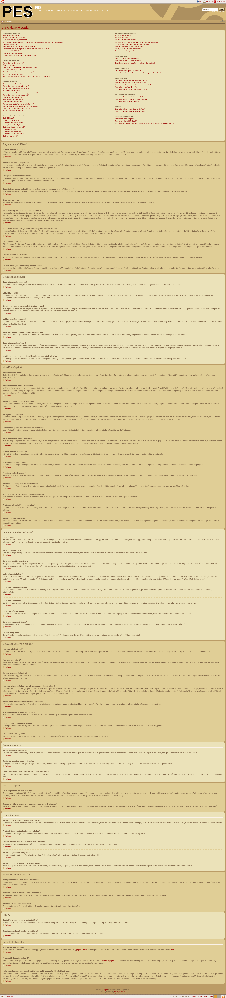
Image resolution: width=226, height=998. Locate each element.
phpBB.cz (118, 993)
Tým (168, 996)
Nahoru (8, 157)
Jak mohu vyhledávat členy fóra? (126, 87)
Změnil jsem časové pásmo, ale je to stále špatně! (20, 67)
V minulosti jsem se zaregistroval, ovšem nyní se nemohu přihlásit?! (26, 49)
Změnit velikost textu (222, 21)
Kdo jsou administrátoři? (123, 35)
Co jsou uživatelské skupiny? (125, 40)
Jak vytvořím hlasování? (11, 90)
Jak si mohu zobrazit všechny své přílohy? (130, 111)
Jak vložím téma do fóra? (12, 84)
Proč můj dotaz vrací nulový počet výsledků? (130, 82)
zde (172, 950)
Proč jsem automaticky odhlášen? (15, 40)
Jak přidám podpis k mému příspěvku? (16, 88)
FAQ (201, 1)
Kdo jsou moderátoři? (122, 37)
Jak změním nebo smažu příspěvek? (16, 86)
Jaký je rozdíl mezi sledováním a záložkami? (130, 97)
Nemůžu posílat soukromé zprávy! (127, 58)
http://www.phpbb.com (109, 960)
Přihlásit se (221, 1)
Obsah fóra (8, 21)
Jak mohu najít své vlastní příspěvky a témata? (131, 89)
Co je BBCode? (8, 118)
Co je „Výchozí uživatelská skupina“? (128, 49)
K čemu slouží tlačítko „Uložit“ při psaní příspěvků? (20, 106)
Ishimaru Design (119, 991)
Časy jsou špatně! (9, 65)
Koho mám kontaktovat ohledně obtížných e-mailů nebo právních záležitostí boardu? (145, 123)
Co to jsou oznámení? (10, 129)
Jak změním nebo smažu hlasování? (16, 95)
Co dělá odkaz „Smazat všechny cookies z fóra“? (20, 55)
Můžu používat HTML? (11, 120)
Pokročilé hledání (218, 11)
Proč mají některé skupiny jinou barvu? (129, 46)
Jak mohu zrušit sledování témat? (127, 101)
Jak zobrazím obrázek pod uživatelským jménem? (20, 72)
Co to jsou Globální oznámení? (14, 127)
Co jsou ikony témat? (10, 136)
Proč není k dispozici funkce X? (126, 121)
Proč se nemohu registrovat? (13, 53)
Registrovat (210, 1)
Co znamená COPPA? (11, 51)
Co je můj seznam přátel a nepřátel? (128, 71)
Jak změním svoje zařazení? (13, 74)
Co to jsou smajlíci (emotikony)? (14, 122)
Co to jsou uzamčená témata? (13, 133)
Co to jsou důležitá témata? (12, 131)
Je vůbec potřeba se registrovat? (14, 37)
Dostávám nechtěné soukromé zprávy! (128, 61)
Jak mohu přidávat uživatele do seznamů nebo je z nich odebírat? (138, 73)
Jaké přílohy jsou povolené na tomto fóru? (130, 109)
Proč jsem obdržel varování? (13, 101)
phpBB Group (81, 950)
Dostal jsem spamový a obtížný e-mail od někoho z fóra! (135, 63)
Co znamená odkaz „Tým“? (124, 51)
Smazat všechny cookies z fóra (202, 996)
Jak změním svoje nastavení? (13, 63)
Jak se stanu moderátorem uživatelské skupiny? (132, 44)
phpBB (106, 989)
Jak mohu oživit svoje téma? (13, 110)
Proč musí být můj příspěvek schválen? (16, 108)
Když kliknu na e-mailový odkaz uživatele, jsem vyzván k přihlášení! (26, 76)
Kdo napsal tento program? (124, 119)
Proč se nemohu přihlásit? (12, 35)
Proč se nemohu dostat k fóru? (14, 97)
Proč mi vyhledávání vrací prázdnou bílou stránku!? (133, 85)
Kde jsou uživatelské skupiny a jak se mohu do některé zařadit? (137, 42)
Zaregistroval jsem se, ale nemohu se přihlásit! (19, 46)
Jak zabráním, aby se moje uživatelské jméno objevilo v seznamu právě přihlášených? (33, 42)
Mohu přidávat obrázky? (11, 125)
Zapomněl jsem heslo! (10, 44)
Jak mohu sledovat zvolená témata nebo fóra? (131, 99)
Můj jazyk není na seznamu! (12, 69)
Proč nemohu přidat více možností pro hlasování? (20, 93)
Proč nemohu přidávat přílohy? (14, 99)
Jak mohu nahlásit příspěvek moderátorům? (18, 104)
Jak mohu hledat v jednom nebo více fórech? (131, 80)
